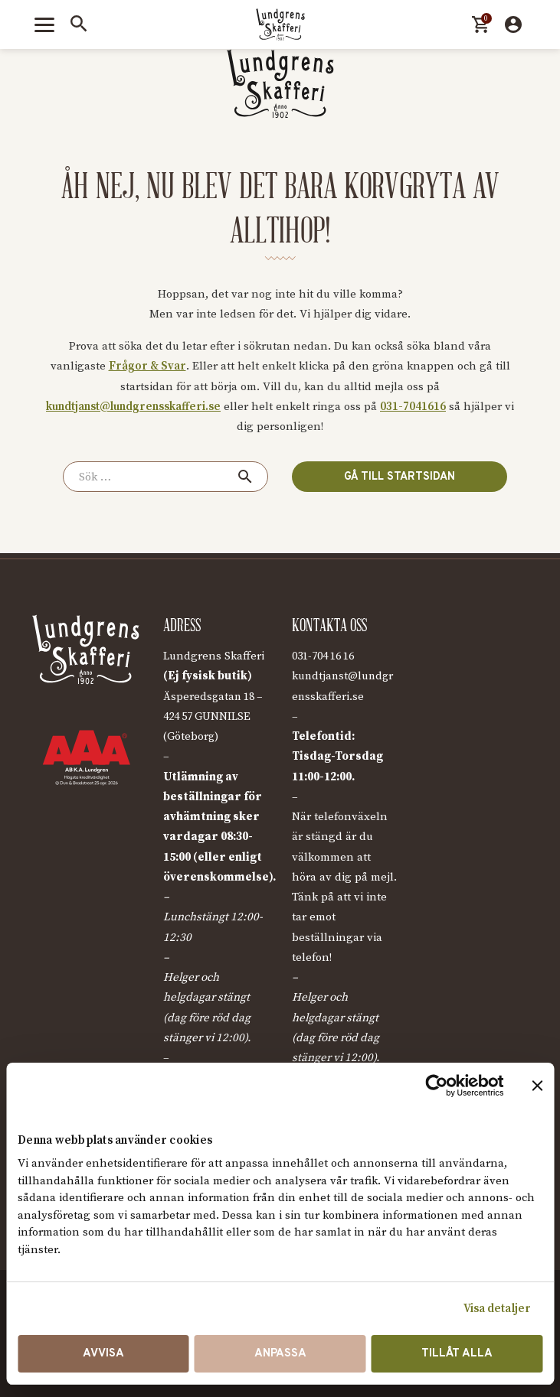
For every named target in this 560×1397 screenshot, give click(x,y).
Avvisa (103, 1354)
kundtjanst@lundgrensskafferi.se (133, 406)
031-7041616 (413, 406)
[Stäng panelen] (537, 1085)
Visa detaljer (497, 1308)
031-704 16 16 (327, 656)
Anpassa (280, 1354)
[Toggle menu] (44, 25)
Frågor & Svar (147, 366)
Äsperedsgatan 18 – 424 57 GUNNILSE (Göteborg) (215, 716)
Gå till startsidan (394, 476)
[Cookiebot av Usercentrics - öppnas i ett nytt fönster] (436, 1085)
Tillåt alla (457, 1354)
